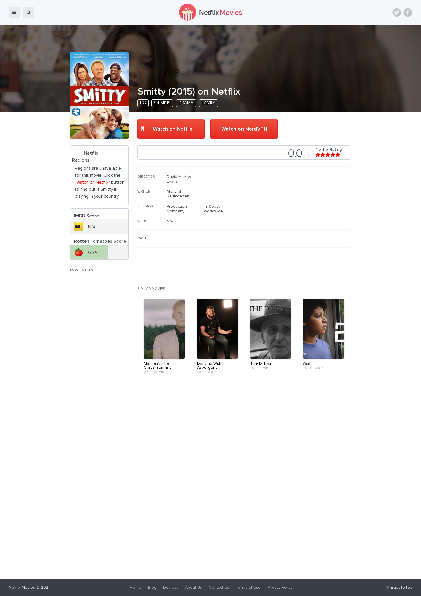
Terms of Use (248, 587)
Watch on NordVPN (244, 129)
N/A (170, 221)
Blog (152, 587)
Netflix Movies (22, 587)
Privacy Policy (280, 587)
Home (135, 587)
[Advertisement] (307, 211)
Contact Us (219, 587)
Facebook (407, 12)
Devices (170, 587)
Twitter (396, 12)
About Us (193, 587)
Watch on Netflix (172, 129)
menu (14, 12)
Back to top (401, 587)
